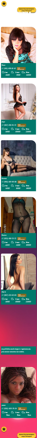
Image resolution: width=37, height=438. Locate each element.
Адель (3, 292)
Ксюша (4, 178)
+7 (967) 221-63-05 (13, 295)
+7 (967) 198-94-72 (13, 125)
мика (3, 405)
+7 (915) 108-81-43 (13, 68)
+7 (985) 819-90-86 (13, 182)
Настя (4, 235)
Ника (3, 65)
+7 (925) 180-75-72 (13, 238)
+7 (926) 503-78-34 (14, 408)
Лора (3, 122)
